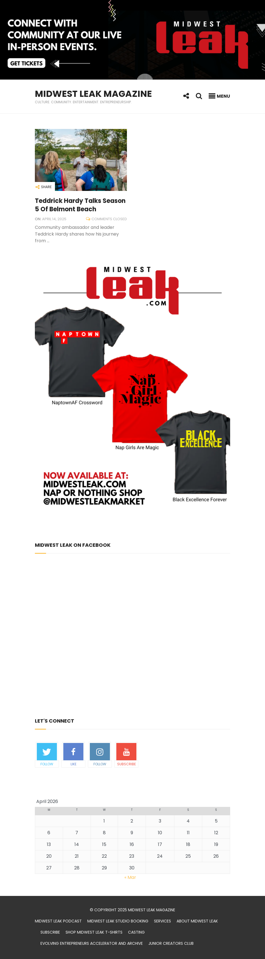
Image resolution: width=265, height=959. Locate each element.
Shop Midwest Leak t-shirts (94, 932)
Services (162, 921)
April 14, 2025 (54, 219)
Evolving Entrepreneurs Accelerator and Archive (91, 943)
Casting (136, 932)
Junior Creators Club (171, 943)
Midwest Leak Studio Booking (117, 921)
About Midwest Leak (197, 921)
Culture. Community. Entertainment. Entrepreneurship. (83, 102)
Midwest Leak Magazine (93, 93)
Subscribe (50, 932)
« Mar (130, 877)
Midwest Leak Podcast (58, 921)
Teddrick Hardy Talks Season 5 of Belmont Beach (80, 205)
